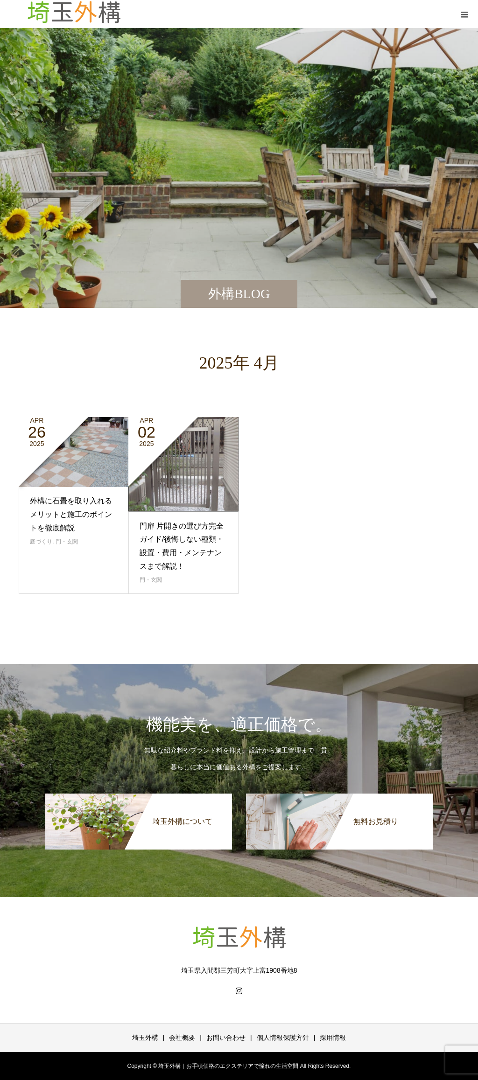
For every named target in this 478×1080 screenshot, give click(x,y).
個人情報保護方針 (283, 1037)
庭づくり (41, 541)
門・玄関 (67, 541)
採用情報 (333, 1037)
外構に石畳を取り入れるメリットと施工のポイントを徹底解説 (71, 514)
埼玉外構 (145, 1037)
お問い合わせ (226, 1037)
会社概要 (182, 1037)
